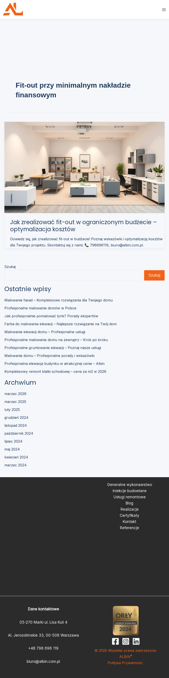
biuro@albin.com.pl (43, 661)
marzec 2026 (15, 394)
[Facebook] (115, 641)
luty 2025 (12, 409)
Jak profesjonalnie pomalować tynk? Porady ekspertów (51, 316)
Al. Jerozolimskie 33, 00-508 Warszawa (43, 635)
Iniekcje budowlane (130, 491)
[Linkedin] (136, 641)
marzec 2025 (15, 401)
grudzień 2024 (16, 417)
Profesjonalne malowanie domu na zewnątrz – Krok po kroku (56, 340)
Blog (129, 503)
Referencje (129, 528)
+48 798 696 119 (43, 648)
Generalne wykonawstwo (129, 484)
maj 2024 (12, 449)
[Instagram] (126, 641)
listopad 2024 (15, 425)
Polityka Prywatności (126, 663)
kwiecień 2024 (16, 457)
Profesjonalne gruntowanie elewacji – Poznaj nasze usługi (52, 347)
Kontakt (129, 521)
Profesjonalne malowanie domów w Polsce (40, 308)
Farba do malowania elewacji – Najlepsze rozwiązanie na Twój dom (60, 324)
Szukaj (10, 266)
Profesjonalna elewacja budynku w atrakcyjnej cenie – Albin (54, 363)
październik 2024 (18, 433)
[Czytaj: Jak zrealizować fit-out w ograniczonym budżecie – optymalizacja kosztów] (84, 167)
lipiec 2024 (13, 441)
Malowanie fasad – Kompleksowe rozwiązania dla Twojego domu (58, 300)
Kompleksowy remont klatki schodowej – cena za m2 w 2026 (55, 371)
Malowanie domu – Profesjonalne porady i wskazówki (49, 355)
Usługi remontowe (130, 497)
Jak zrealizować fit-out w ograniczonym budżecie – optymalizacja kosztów (83, 225)
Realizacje (130, 509)
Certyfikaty (129, 515)
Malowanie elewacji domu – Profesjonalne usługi (44, 332)
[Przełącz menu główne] (164, 10)
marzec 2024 (15, 465)
